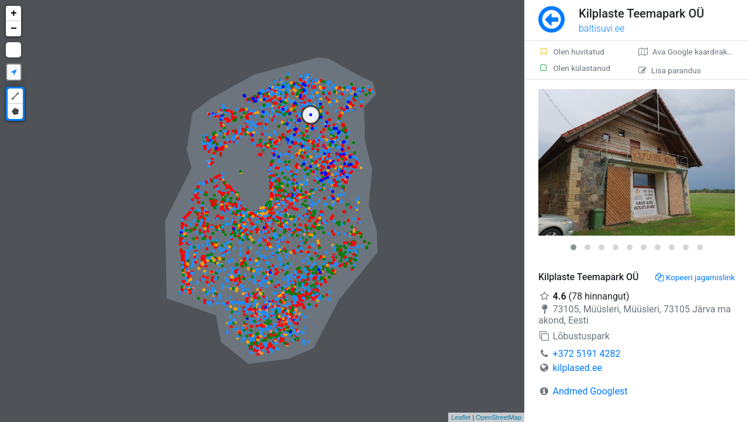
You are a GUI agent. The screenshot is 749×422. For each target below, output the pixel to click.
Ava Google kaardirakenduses (693, 51)
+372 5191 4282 (587, 353)
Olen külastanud (574, 68)
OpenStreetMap (498, 417)
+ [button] (14, 13)
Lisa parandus (669, 70)
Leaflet (460, 417)
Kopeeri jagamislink (695, 277)
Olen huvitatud (571, 51)
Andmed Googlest (590, 391)
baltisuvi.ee (601, 28)
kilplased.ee (577, 367)
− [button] (14, 29)
